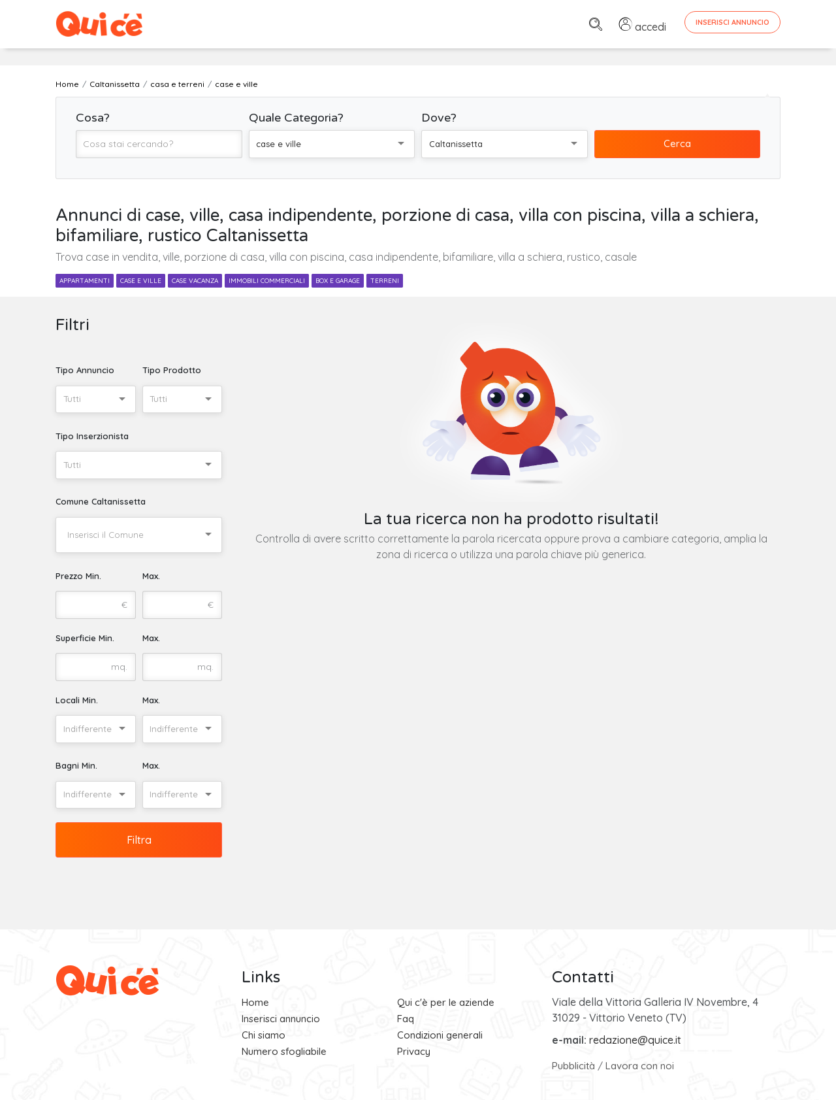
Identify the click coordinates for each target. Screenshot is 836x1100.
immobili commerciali (267, 280)
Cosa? (93, 117)
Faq (405, 1018)
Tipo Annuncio (85, 370)
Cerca (677, 143)
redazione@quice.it (635, 1039)
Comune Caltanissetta (101, 501)
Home (255, 1002)
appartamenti (84, 280)
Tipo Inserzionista (92, 436)
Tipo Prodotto (171, 370)
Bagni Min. (76, 765)
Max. (151, 576)
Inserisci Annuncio (732, 22)
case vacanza (195, 280)
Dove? (439, 117)
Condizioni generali (440, 1035)
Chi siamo (263, 1035)
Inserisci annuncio (281, 1018)
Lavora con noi (639, 1065)
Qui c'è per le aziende (445, 1002)
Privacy (413, 1051)
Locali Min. (77, 700)
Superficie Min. (85, 638)
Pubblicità (573, 1065)
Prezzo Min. (78, 576)
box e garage (337, 280)
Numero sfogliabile (284, 1051)
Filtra (139, 839)
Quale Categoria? (296, 117)
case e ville (140, 280)
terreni (384, 280)
